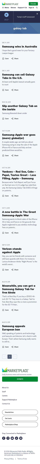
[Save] (5, 58)
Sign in (31, 8)
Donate (33, 4)
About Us (5, 388)
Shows (13, 8)
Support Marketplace (9, 400)
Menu (5, 8)
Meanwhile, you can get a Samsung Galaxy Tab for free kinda (18, 289)
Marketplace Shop (11, 425)
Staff (4, 392)
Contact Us (6, 404)
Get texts (8, 418)
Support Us (22, 8)
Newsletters (9, 412)
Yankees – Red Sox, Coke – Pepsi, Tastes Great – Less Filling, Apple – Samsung (19, 175)
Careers (4, 396)
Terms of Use (22, 459)
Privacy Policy (9, 459)
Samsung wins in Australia (19, 46)
